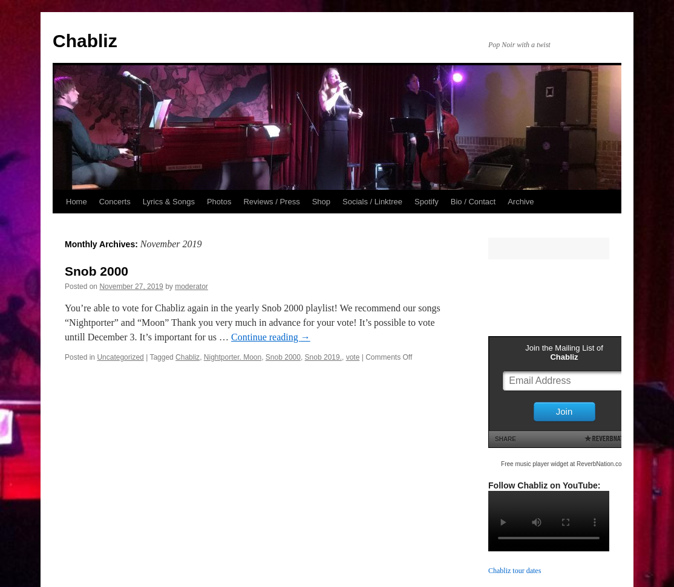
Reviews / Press (271, 201)
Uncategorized (120, 357)
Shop (321, 201)
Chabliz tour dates (514, 570)
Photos (219, 201)
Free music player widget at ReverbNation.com (564, 464)
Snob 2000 (96, 271)
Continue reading (270, 337)
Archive (521, 201)
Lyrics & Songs (169, 201)
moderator (191, 286)
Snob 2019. (323, 357)
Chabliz (85, 41)
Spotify (426, 201)
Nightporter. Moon (232, 357)
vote (353, 357)
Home (76, 201)
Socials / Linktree (372, 201)
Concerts (115, 201)
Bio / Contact (473, 201)
